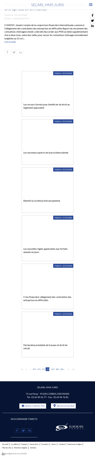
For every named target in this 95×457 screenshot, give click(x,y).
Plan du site (6, 448)
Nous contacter (35, 406)
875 (34, 369)
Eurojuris (45, 444)
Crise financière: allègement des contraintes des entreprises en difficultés (47, 298)
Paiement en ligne (75, 444)
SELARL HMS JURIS (47, 4)
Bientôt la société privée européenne (41, 200)
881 (61, 369)
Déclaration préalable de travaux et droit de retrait (45, 347)
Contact (62, 444)
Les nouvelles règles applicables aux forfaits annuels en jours (45, 250)
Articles (33, 448)
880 (57, 369)
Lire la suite (10, 41)
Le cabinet (15, 444)
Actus (53, 444)
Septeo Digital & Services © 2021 (14, 454)
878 (48, 369)
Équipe (24, 444)
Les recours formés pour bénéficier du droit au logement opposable (46, 106)
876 (39, 369)
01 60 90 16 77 (38, 397)
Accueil (5, 444)
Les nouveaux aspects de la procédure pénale (45, 152)
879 (52, 369)
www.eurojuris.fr (21, 18)
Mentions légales (20, 448)
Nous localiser (65, 406)
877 (43, 369)
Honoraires (34, 444)
